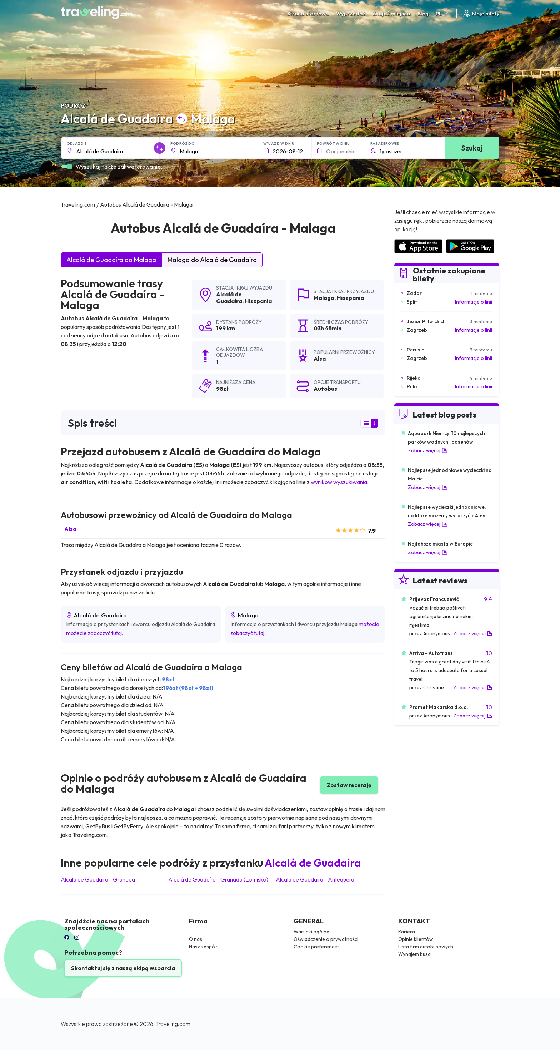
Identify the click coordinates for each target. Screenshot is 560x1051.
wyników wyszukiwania (339, 481)
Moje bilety (481, 13)
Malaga (324, 297)
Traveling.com (173, 1023)
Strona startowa (308, 13)
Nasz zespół (203, 946)
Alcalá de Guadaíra (229, 298)
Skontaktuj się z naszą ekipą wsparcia (123, 968)
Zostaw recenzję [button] (349, 785)
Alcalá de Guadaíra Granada (98, 879)
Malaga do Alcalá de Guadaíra (212, 260)
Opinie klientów (415, 939)
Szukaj (471, 147)
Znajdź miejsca (391, 13)
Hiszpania (258, 301)
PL (442, 13)
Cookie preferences (317, 946)
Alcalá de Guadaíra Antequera (315, 879)
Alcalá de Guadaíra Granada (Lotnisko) (218, 879)
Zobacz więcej (428, 450)
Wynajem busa (414, 954)
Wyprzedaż (350, 13)
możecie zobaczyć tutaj (94, 633)
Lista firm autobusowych (425, 946)
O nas (195, 939)
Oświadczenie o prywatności (326, 939)
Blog (423, 13)
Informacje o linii (473, 301)
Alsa (70, 528)
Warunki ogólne (311, 931)
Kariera (406, 931)
